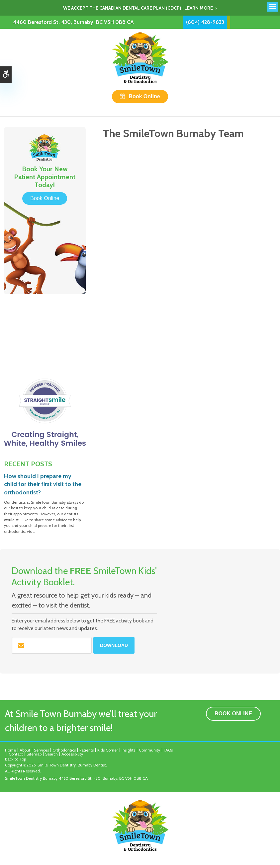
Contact (16, 754)
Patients (86, 750)
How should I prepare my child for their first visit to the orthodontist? (42, 484)
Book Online (144, 96)
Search (51, 754)
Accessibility (72, 754)
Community (149, 750)
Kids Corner (107, 750)
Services (41, 750)
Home (10, 750)
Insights (128, 750)
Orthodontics (64, 750)
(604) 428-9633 (205, 22)
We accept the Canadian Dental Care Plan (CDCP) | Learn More (138, 8)
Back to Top (15, 759)
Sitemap (34, 754)
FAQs (168, 750)
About (25, 750)
